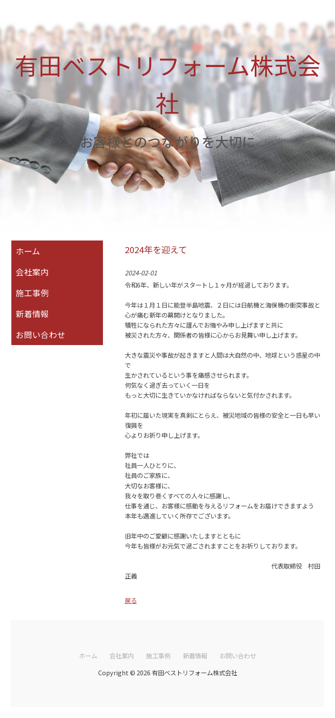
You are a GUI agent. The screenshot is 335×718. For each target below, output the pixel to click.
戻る (131, 600)
